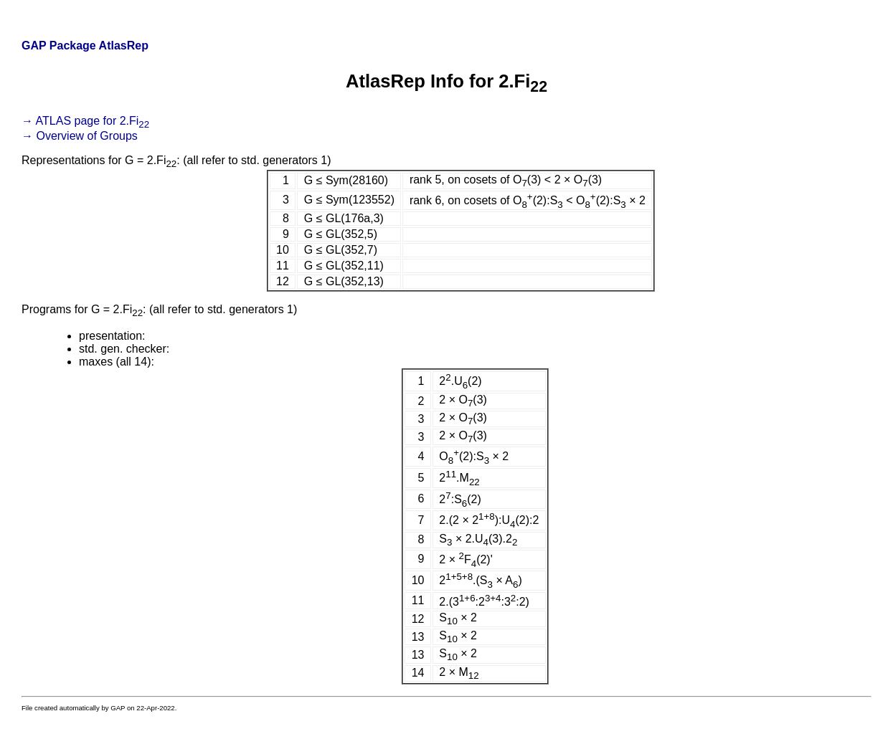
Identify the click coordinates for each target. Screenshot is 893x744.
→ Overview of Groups (80, 136)
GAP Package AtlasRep (85, 45)
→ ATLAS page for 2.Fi (85, 121)
